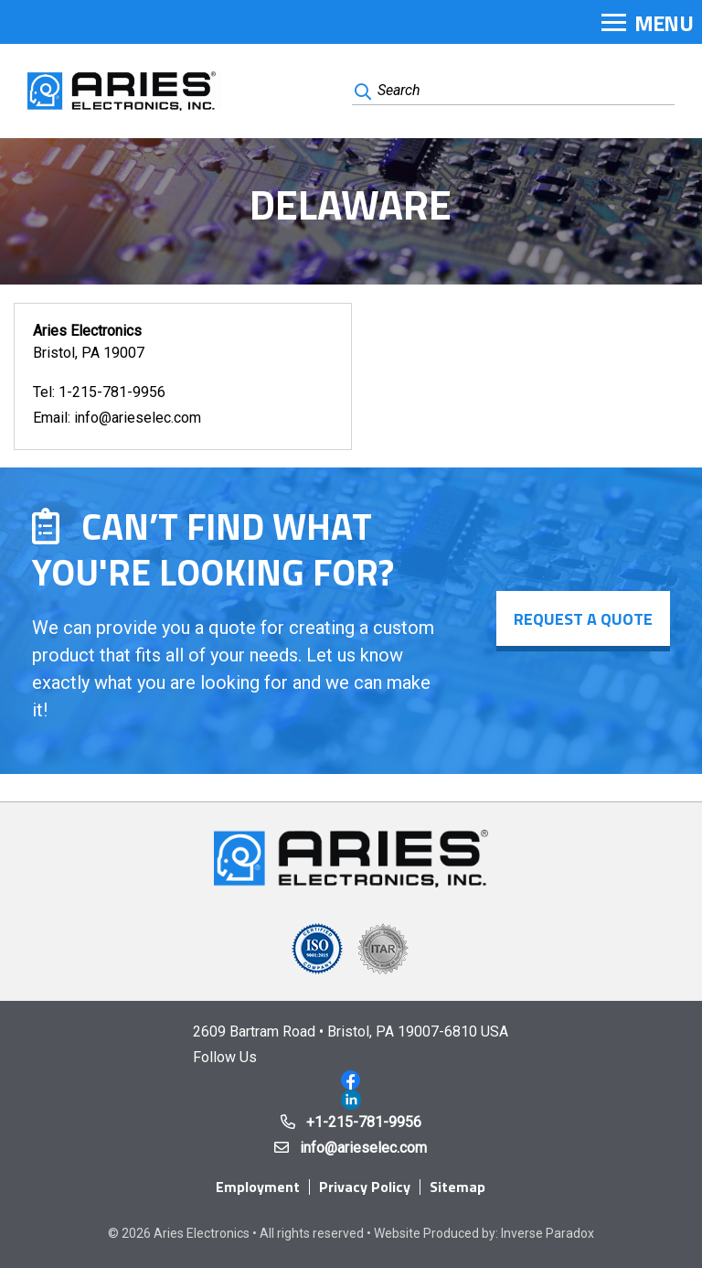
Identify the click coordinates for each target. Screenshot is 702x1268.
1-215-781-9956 (111, 392)
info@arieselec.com (137, 417)
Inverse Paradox (547, 1233)
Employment (258, 1187)
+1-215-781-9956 (363, 1122)
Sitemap (457, 1187)
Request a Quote (583, 619)
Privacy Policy (364, 1187)
